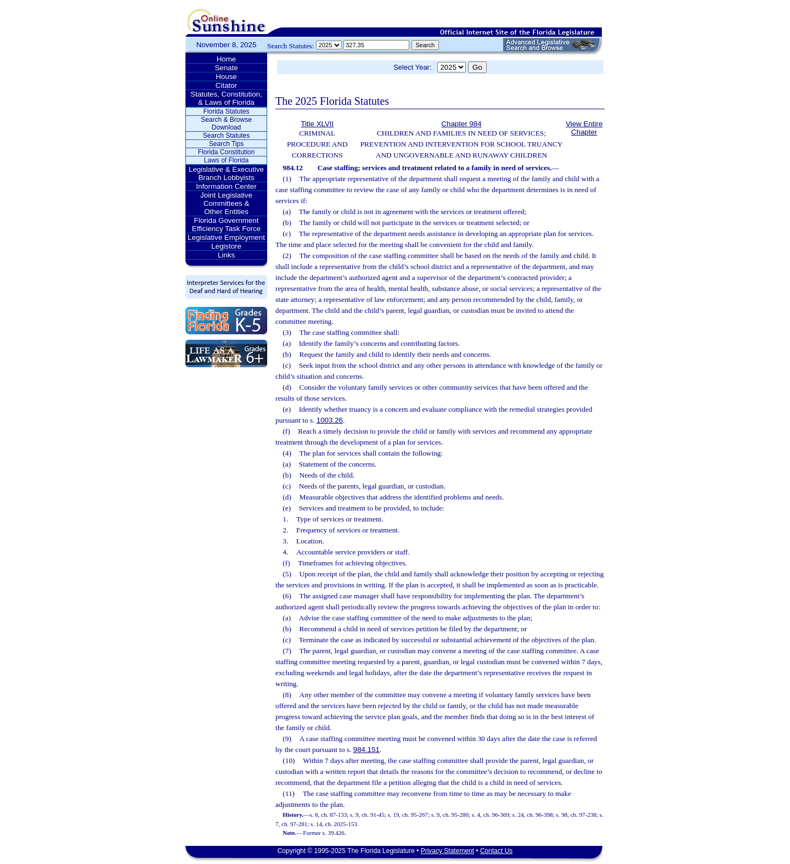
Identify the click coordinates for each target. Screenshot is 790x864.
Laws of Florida (226, 160)
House (226, 76)
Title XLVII (317, 124)
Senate (226, 68)
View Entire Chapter (584, 128)
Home (226, 59)
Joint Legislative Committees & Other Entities (226, 203)
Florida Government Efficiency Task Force (226, 224)
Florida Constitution (226, 152)
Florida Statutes (226, 111)
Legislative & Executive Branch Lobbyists (226, 173)
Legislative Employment (226, 237)
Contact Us (496, 851)
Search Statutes (226, 135)
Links (226, 255)
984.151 (366, 749)
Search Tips (226, 144)
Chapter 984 (461, 124)
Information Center (226, 186)
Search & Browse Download (226, 123)
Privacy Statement (447, 851)
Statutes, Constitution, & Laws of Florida (226, 98)
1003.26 (330, 420)
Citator (226, 85)
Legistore (226, 246)
